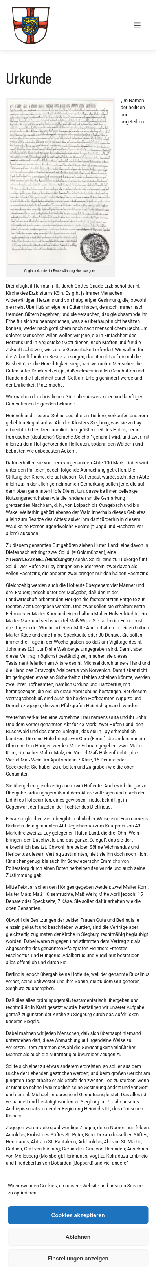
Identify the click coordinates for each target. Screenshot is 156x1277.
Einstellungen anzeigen (78, 1258)
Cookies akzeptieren (78, 1215)
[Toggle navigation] (137, 25)
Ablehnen (78, 1236)
